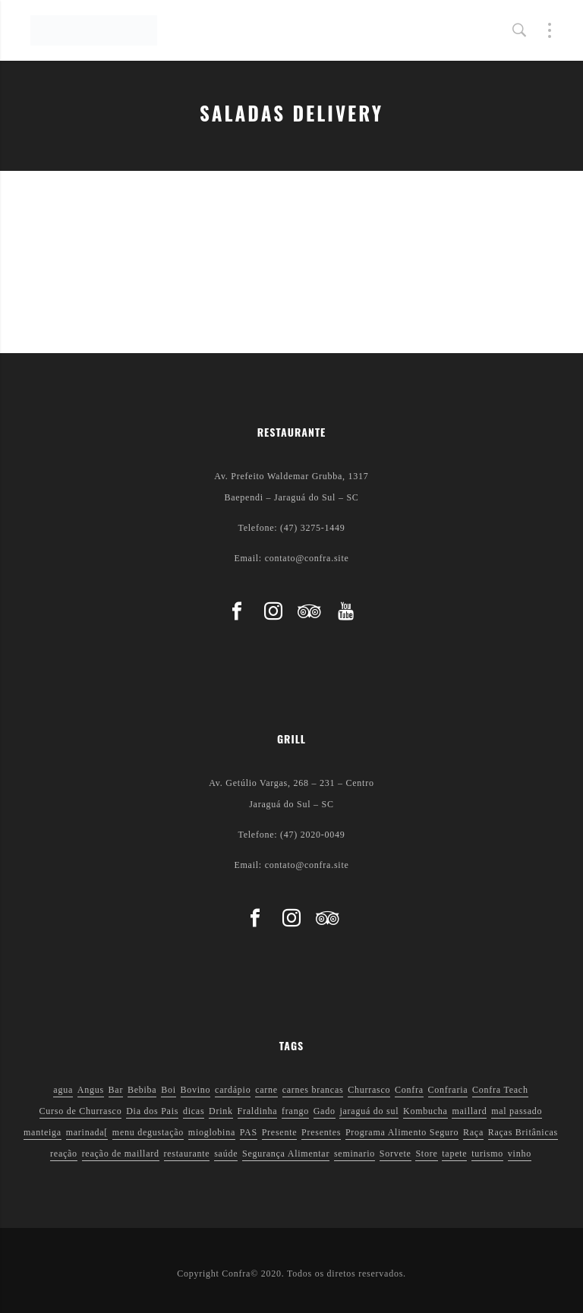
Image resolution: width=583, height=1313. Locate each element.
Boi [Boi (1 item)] (168, 1089)
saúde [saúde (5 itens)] (226, 1153)
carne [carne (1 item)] (266, 1089)
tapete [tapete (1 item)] (454, 1153)
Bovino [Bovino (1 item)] (196, 1089)
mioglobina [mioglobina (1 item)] (211, 1132)
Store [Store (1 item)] (426, 1153)
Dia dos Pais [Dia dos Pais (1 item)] (152, 1111)
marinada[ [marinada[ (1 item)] (87, 1132)
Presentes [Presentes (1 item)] (321, 1132)
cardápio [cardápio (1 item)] (233, 1089)
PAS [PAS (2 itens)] (248, 1132)
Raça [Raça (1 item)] (473, 1132)
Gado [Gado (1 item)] (325, 1111)
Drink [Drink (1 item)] (221, 1111)
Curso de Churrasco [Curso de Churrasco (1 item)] (80, 1111)
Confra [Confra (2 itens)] (409, 1089)
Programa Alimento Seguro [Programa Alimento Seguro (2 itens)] (402, 1132)
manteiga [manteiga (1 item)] (42, 1132)
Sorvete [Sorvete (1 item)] (395, 1153)
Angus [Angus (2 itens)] (90, 1089)
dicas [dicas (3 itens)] (193, 1111)
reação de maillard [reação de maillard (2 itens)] (120, 1153)
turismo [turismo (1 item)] (487, 1153)
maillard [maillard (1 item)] (469, 1111)
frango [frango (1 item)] (295, 1111)
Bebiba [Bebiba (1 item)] (142, 1089)
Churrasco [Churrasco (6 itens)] (369, 1089)
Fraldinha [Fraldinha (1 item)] (258, 1111)
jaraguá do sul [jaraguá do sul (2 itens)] (369, 1111)
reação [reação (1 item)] (63, 1153)
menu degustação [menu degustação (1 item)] (148, 1132)
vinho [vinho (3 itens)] (519, 1153)
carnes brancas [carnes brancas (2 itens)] (313, 1089)
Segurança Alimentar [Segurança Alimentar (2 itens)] (285, 1153)
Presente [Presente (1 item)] (280, 1132)
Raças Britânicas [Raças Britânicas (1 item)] (523, 1132)
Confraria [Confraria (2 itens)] (448, 1089)
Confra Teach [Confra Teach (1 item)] (500, 1089)
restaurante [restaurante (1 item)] (187, 1153)
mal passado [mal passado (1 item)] (516, 1111)
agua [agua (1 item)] (63, 1089)
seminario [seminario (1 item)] (354, 1153)
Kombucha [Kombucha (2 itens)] (425, 1111)
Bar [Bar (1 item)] (116, 1089)
